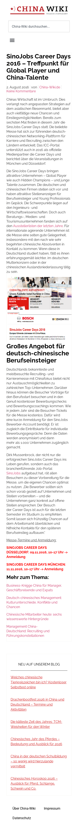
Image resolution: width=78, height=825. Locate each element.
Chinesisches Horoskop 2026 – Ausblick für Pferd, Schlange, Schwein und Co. (34, 783)
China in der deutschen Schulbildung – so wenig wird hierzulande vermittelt (39, 761)
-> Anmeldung (51, 569)
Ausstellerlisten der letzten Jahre (38, 226)
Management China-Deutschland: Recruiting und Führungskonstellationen (28, 631)
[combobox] (39, 26)
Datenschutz (21, 818)
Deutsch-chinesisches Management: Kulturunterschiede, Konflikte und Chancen (34, 602)
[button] (12, 40)
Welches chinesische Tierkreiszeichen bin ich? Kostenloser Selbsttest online (39, 682)
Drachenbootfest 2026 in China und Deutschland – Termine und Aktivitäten (37, 704)
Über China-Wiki (24, 808)
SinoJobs (13, 473)
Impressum (52, 808)
